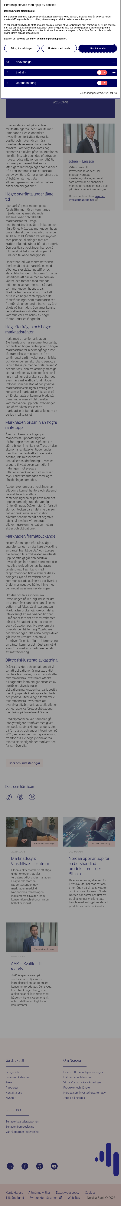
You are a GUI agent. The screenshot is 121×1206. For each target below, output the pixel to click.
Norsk (24, 11)
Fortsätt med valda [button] (59, 48)
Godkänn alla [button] (98, 48)
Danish (8, 11)
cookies (21, 38)
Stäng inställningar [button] (21, 48)
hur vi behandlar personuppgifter (48, 38)
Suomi (31, 11)
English (16, 11)
